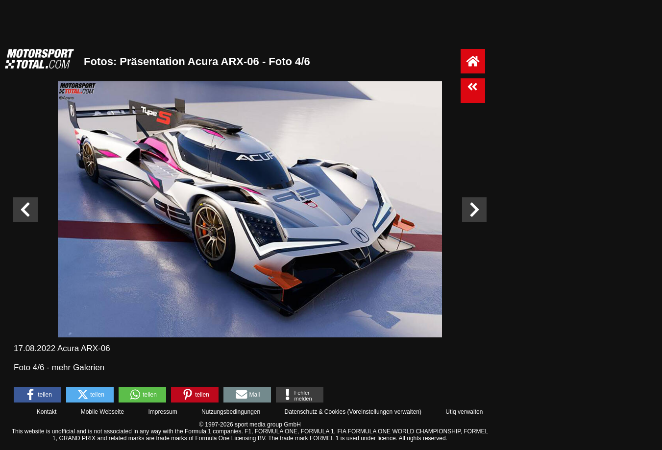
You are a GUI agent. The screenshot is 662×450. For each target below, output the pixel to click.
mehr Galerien (78, 367)
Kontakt (47, 411)
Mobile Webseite (102, 411)
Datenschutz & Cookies (314, 411)
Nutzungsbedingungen (230, 411)
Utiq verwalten (464, 411)
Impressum (162, 411)
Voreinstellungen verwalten (384, 411)
